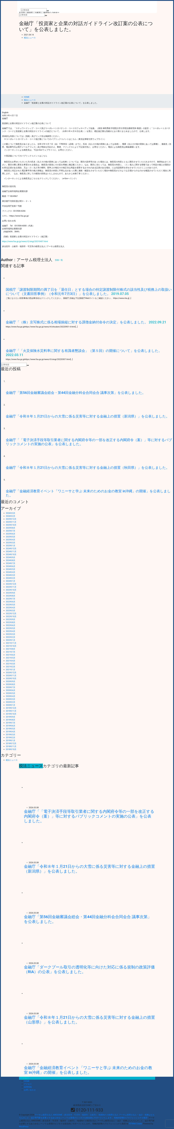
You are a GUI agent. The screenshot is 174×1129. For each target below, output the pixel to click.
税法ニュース (30, 38)
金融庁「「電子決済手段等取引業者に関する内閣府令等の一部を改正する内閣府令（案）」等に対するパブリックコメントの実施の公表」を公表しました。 (89, 816)
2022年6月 (10, 625)
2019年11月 (11, 711)
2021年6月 (10, 655)
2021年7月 (10, 652)
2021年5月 (10, 658)
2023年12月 (11, 584)
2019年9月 (10, 717)
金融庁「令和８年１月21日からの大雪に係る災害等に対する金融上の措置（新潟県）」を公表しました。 (87, 416)
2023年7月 (10, 599)
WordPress (24, 1126)
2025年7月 (10, 531)
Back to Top (24, 1078)
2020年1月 (10, 705)
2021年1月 (10, 669)
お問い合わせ (30, 1090)
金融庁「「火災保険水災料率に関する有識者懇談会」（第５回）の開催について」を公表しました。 (84, 351)
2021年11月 (11, 643)
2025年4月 (10, 540)
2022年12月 (11, 613)
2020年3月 (10, 699)
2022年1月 (10, 640)
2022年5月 (10, 628)
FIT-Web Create (135, 1123)
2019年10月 (11, 714)
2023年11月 (11, 587)
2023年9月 (10, 593)
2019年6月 (10, 726)
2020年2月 (10, 702)
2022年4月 (10, 631)
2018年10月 (11, 749)
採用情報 (28, 1087)
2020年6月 (10, 690)
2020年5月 (10, 693)
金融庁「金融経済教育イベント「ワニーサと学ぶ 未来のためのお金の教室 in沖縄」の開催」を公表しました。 (88, 1070)
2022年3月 (10, 634)
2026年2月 (10, 516)
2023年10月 (11, 590)
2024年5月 (10, 569)
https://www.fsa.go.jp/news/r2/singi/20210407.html (25, 241)
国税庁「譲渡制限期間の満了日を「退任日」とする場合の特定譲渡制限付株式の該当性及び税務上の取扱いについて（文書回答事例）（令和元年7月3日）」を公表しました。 (89, 292)
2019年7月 (10, 723)
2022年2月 (10, 637)
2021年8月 (10, 649)
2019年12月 (11, 708)
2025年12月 (11, 519)
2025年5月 (10, 537)
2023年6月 (10, 602)
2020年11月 (11, 675)
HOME (26, 1081)
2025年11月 (11, 522)
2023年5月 (10, 605)
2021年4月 (10, 661)
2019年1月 (10, 740)
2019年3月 (10, 734)
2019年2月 (10, 737)
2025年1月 (10, 545)
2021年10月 (11, 646)
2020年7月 (10, 687)
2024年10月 (11, 554)
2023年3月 (10, 610)
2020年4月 (10, 696)
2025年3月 (10, 542)
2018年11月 (11, 746)
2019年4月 (10, 731)
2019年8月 (10, 720)
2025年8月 (10, 528)
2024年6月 (10, 566)
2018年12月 (11, 743)
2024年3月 (10, 575)
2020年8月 (10, 684)
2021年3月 (10, 664)
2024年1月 (10, 581)
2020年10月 (11, 678)
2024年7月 (10, 563)
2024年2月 (10, 578)
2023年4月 (10, 607)
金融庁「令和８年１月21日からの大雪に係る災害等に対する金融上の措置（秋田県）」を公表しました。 (87, 468)
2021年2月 (10, 667)
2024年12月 (11, 548)
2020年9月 (10, 681)
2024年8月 (10, 560)
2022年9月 (10, 619)
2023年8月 (10, 596)
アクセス (28, 1084)
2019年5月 (10, 729)
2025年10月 (11, 525)
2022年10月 (11, 616)
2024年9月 (10, 557)
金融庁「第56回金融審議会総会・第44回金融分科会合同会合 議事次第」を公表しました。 (76, 393)
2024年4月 (10, 572)
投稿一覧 (59, 260)
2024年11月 (11, 551)
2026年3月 (10, 513)
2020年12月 (11, 672)
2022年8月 (10, 622)
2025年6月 (10, 534)
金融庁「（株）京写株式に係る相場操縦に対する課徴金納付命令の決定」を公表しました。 (77, 322)
